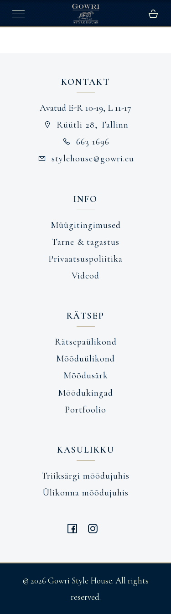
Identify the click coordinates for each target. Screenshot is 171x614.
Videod (85, 275)
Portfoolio (85, 409)
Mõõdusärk (85, 375)
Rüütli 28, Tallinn (85, 124)
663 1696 (85, 141)
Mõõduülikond (85, 358)
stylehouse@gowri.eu (85, 158)
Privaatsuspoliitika (85, 258)
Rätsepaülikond (86, 341)
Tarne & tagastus (85, 242)
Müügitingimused (86, 225)
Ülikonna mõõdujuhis (85, 492)
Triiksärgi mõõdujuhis (85, 475)
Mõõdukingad (85, 392)
